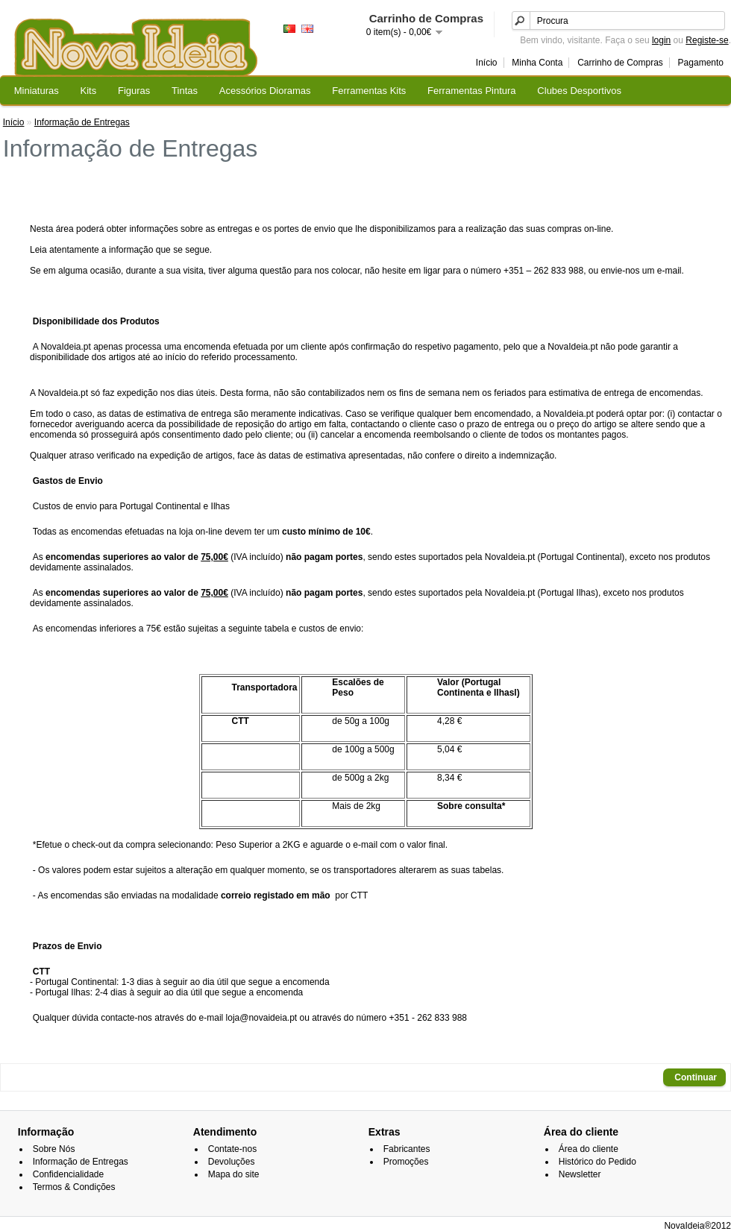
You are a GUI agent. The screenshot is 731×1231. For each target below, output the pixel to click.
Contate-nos (232, 1149)
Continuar (695, 1077)
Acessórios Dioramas (265, 90)
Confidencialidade (68, 1174)
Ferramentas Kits (369, 90)
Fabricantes (406, 1149)
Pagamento (701, 62)
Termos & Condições (74, 1187)
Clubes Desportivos (579, 90)
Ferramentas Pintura (471, 90)
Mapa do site (234, 1174)
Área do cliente (588, 1149)
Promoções (406, 1161)
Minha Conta (537, 62)
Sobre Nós (54, 1149)
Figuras (134, 90)
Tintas (185, 90)
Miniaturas (36, 90)
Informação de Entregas (82, 122)
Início (487, 62)
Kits (89, 90)
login (661, 40)
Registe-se (706, 40)
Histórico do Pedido (597, 1161)
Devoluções (231, 1161)
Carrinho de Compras (620, 62)
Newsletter (580, 1174)
